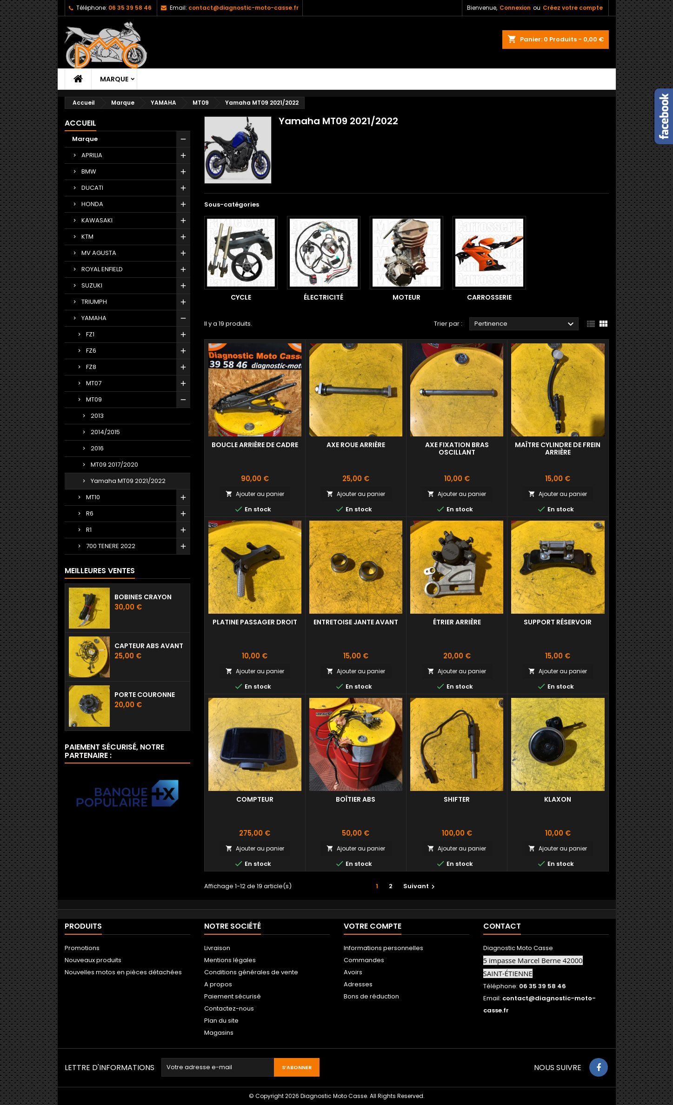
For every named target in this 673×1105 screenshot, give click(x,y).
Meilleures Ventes (100, 570)
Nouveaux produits (93, 960)
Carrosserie (489, 297)
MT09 (94, 399)
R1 (89, 529)
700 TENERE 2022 (110, 546)
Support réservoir (558, 622)
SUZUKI (91, 285)
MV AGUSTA (98, 252)
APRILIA (91, 155)
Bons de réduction (371, 996)
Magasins (218, 1032)
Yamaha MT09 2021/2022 (128, 480)
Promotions (82, 948)
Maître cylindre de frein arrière (557, 448)
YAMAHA (94, 318)
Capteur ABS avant (148, 646)
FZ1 (90, 334)
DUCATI (92, 187)
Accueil (80, 123)
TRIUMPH (94, 301)
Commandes (364, 960)
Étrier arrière (457, 622)
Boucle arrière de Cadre (255, 444)
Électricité (323, 297)
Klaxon (557, 799)
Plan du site (221, 1020)
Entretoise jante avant (355, 622)
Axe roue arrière (356, 444)
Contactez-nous (229, 1008)
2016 (97, 448)
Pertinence (525, 324)
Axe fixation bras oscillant (457, 448)
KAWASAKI (97, 220)
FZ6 (91, 350)
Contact (502, 926)
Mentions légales (230, 960)
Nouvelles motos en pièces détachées (123, 972)
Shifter (457, 799)
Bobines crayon (143, 597)
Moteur (406, 297)
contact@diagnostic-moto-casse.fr (243, 8)
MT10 (93, 497)
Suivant (420, 886)
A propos (218, 984)
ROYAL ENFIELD (102, 269)
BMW (88, 171)
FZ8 (91, 366)
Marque (114, 79)
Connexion (515, 8)
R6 (89, 513)
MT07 (93, 383)
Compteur (254, 799)
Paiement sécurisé (232, 996)
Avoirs (353, 972)
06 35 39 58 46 (130, 8)
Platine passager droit (255, 622)
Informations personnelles (383, 948)
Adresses (358, 984)
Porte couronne (144, 694)
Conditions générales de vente (251, 972)
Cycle (241, 297)
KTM (87, 236)
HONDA (92, 204)
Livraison (217, 948)
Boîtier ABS (355, 799)
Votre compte (372, 926)
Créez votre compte (573, 8)
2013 (97, 415)
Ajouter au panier (255, 494)
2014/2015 (105, 432)
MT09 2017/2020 (114, 464)
